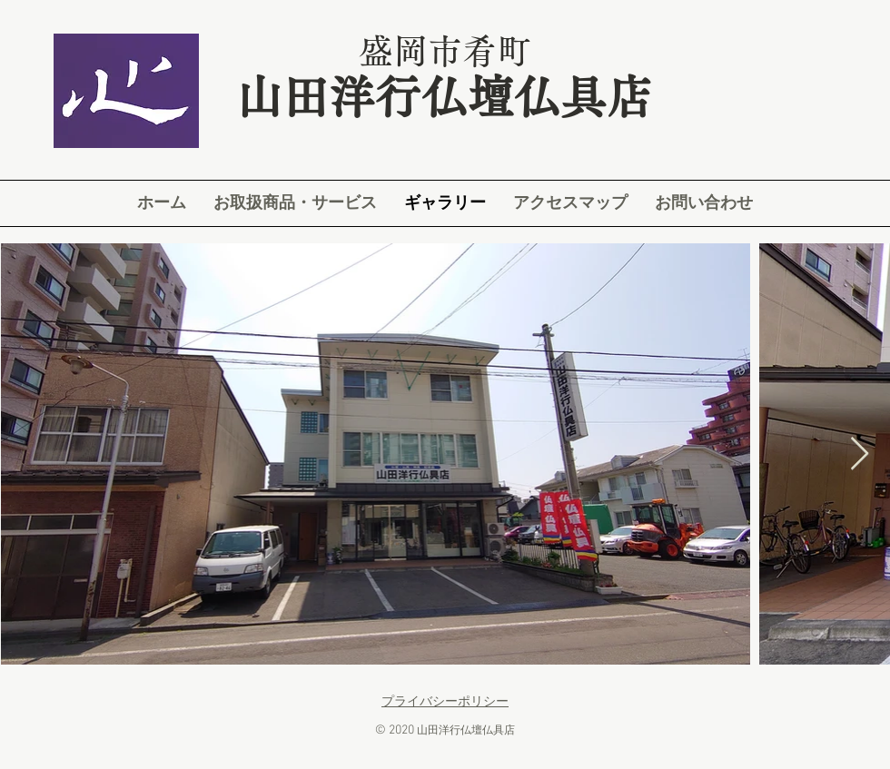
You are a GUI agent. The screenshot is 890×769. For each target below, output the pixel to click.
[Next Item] (859, 454)
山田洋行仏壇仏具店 (444, 97)
